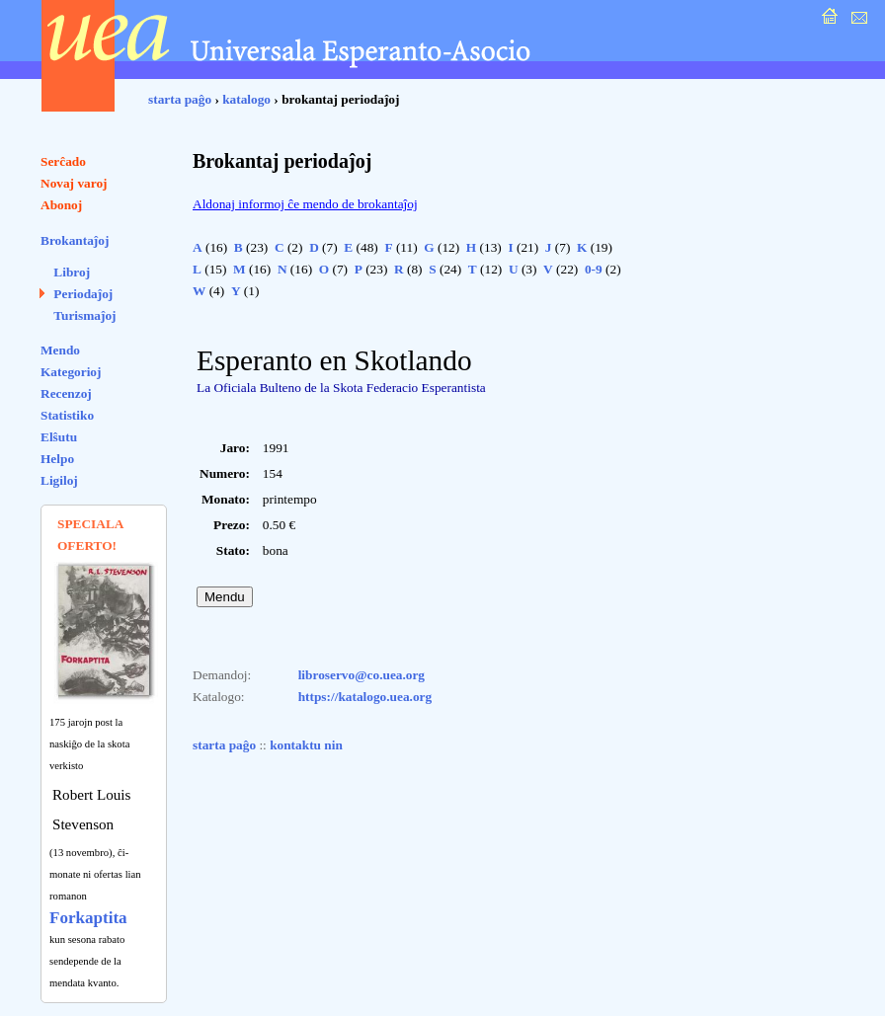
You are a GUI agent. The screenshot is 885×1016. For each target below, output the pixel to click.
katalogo (246, 99)
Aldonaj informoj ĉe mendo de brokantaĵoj (305, 203)
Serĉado (63, 161)
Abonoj (61, 204)
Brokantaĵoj (74, 240)
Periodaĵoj (83, 293)
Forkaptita (88, 917)
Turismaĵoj (84, 315)
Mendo (60, 350)
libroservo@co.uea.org (361, 674)
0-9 (594, 269)
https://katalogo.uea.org (365, 696)
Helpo (57, 458)
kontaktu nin (306, 745)
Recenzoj (66, 393)
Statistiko (67, 415)
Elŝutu (58, 437)
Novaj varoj (74, 183)
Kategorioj (70, 371)
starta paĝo (179, 99)
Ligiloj (59, 480)
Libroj (71, 272)
